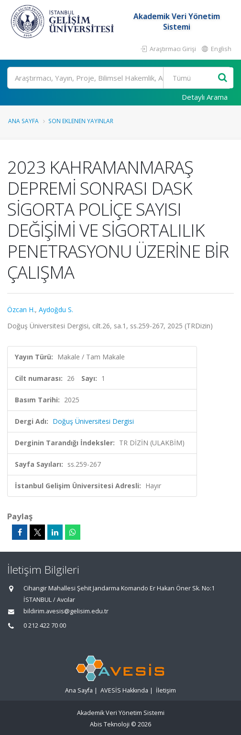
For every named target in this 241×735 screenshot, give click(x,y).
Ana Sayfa (23, 121)
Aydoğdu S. (56, 309)
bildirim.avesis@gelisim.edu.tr (66, 611)
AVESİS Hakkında (124, 690)
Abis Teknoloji (110, 724)
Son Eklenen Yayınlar (80, 121)
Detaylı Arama (205, 97)
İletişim (166, 690)
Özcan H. (21, 309)
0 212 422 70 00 (44, 625)
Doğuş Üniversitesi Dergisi (93, 421)
